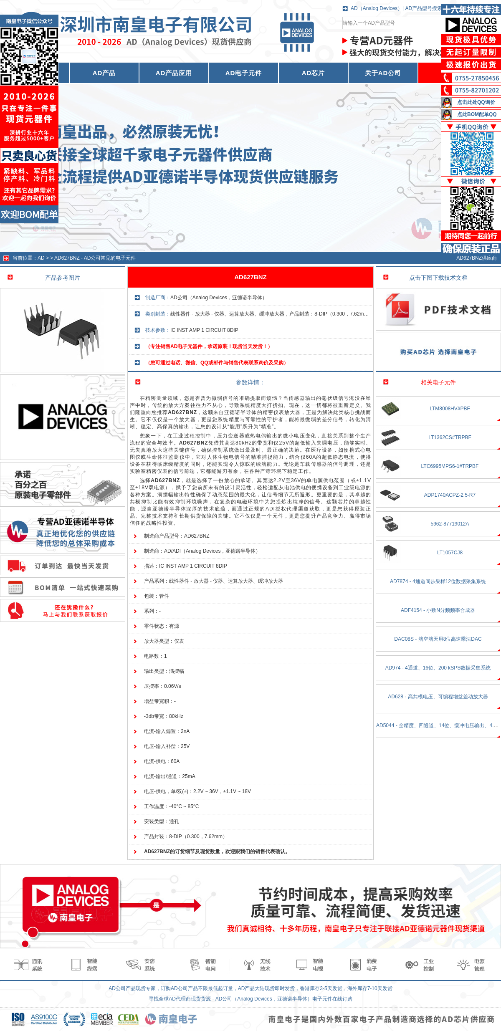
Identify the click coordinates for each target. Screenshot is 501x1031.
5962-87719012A (449, 524)
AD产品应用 (174, 72)
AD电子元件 (243, 72)
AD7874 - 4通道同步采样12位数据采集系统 (438, 581)
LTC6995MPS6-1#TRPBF (450, 466)
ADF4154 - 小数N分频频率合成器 (438, 610)
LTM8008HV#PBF (450, 409)
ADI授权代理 (282, 509)
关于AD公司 (383, 72)
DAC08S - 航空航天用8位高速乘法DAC (437, 639)
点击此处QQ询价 (476, 102)
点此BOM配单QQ (477, 114)
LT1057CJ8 (450, 553)
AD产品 (104, 72)
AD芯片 (313, 72)
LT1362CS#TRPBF (449, 437)
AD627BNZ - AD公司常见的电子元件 (95, 258)
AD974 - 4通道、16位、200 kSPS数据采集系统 (438, 668)
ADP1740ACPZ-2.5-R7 (450, 495)
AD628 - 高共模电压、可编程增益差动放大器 (438, 697)
